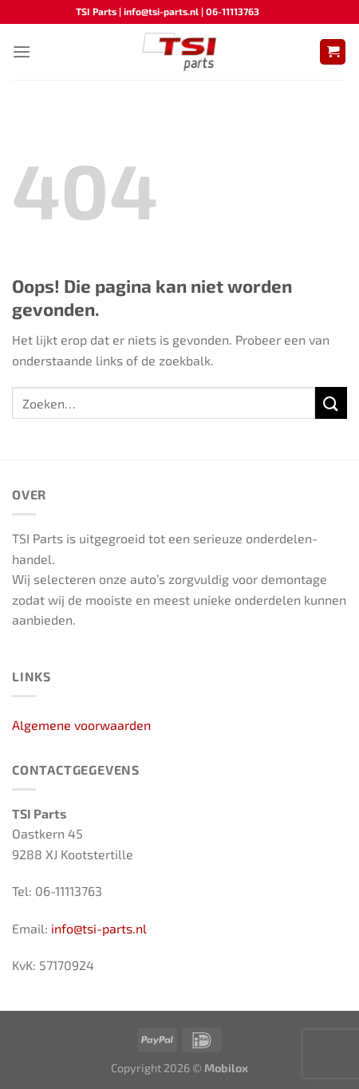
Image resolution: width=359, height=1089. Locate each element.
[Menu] (21, 51)
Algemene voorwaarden (81, 724)
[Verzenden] (331, 402)
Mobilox (226, 1068)
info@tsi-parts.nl (99, 928)
